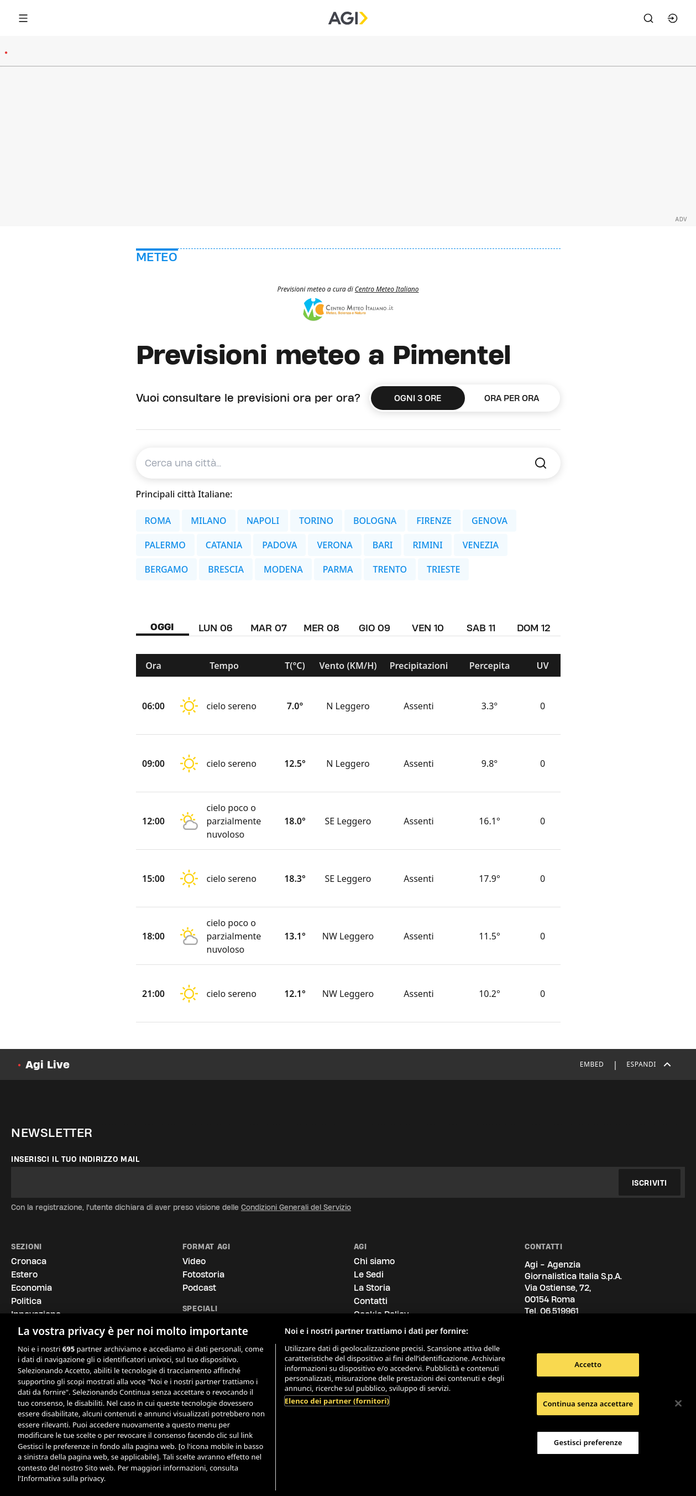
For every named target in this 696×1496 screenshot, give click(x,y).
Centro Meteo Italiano (387, 289)
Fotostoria (203, 1274)
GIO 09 (374, 627)
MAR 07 (268, 627)
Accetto (587, 1364)
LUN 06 (215, 627)
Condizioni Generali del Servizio (296, 1207)
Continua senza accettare (588, 1404)
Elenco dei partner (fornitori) (337, 1401)
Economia (31, 1287)
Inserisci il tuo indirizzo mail (75, 1159)
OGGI (162, 626)
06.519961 (559, 1311)
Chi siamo (374, 1261)
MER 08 (321, 627)
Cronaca (28, 1261)
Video (194, 1261)
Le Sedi (369, 1274)
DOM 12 (534, 627)
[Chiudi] (678, 1403)
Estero (24, 1274)
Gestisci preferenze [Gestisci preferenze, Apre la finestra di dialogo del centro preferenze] (588, 1442)
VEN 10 (428, 627)
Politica (26, 1301)
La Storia (372, 1287)
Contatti (371, 1301)
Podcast (199, 1287)
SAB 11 (481, 627)
